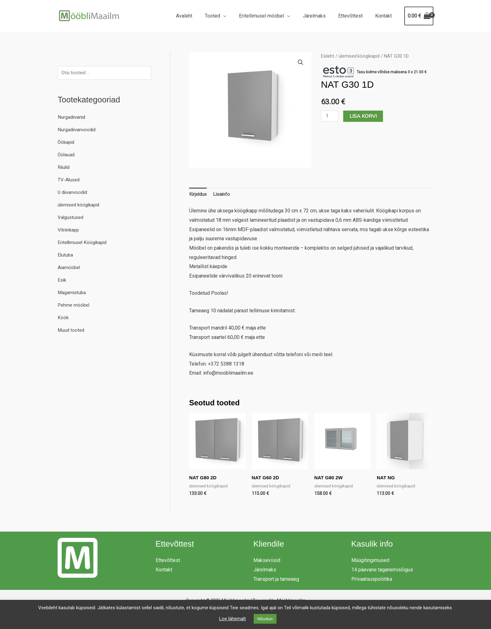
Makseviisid (266, 561)
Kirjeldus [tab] (198, 195)
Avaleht (198, 16)
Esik (62, 280)
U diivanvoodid (74, 193)
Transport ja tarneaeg (276, 580)
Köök (63, 318)
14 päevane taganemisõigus (382, 571)
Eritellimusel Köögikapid (84, 243)
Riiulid (64, 168)
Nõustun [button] (265, 618)
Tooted (223, 16)
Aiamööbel (69, 268)
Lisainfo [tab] (223, 195)
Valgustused (71, 218)
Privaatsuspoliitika (371, 580)
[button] (300, 62)
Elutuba (66, 255)
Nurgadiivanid (72, 118)
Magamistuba (72, 293)
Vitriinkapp (69, 230)
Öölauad (66, 155)
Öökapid (67, 143)
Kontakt (384, 16)
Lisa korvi (364, 116)
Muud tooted (71, 331)
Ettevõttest (354, 16)
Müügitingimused (370, 561)
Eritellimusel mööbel (270, 16)
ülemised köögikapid (80, 205)
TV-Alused (69, 180)
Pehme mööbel (74, 306)
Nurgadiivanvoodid (78, 130)
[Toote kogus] (330, 116)
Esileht (327, 56)
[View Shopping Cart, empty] (418, 16)
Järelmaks (320, 16)
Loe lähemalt (232, 618)
